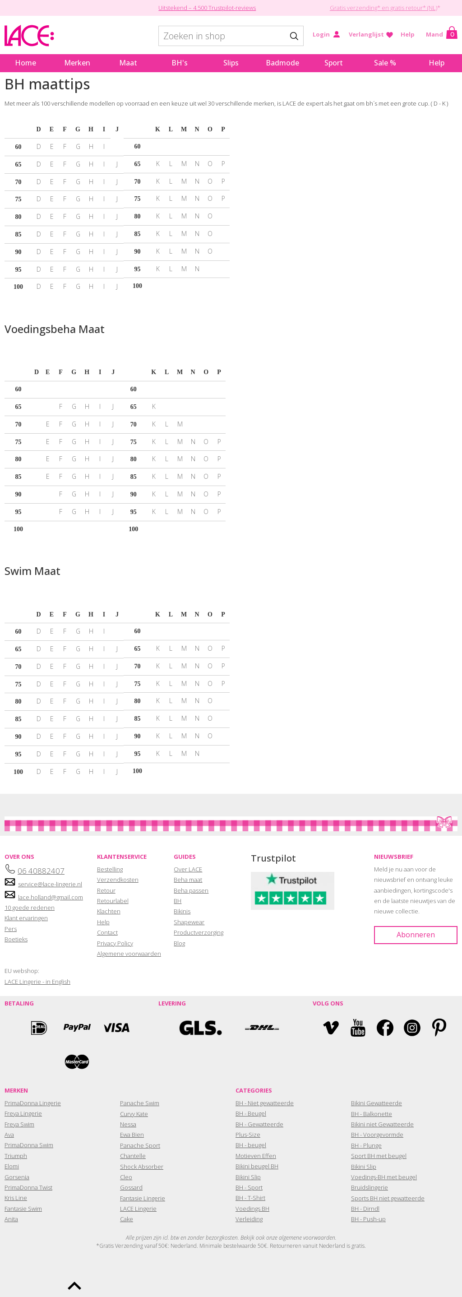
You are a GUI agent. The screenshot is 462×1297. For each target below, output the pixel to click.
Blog (179, 943)
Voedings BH (252, 1208)
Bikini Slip (248, 1177)
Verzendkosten (118, 879)
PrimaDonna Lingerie (33, 1103)
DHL (261, 1027)
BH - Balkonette (371, 1114)
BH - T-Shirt (250, 1198)
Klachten (108, 911)
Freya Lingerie (23, 1113)
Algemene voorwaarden (129, 954)
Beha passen (191, 890)
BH (177, 901)
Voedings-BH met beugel (384, 1177)
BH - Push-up (368, 1219)
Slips (231, 63)
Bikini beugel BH (257, 1166)
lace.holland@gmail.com (50, 897)
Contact (107, 932)
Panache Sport (140, 1145)
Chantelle (133, 1156)
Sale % (385, 63)
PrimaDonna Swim (29, 1145)
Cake (126, 1219)
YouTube (358, 1027)
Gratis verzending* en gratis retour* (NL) (383, 8)
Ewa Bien (132, 1134)
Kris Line (16, 1198)
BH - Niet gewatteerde (265, 1103)
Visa (115, 1027)
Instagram (412, 1027)
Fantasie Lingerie (142, 1198)
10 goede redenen (30, 907)
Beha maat (188, 879)
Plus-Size (248, 1134)
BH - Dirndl (365, 1208)
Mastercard (77, 1061)
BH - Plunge (366, 1145)
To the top (74, 1285)
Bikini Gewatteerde (376, 1103)
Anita (11, 1219)
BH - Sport (249, 1187)
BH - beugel (251, 1145)
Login (321, 34)
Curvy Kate (134, 1114)
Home (25, 63)
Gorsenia (17, 1177)
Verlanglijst (366, 34)
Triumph (16, 1156)
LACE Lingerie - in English (37, 981)
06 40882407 (41, 871)
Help (408, 34)
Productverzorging (198, 932)
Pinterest (439, 1027)
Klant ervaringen (26, 918)
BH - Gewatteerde (259, 1124)
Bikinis (182, 911)
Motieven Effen (256, 1156)
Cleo (126, 1177)
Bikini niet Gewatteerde (382, 1124)
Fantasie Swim (23, 1208)
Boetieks (16, 939)
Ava (9, 1134)
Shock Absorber (141, 1167)
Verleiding (249, 1219)
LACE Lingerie (138, 1208)
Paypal (77, 1027)
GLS (200, 1027)
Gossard (131, 1187)
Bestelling (110, 869)
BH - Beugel (251, 1113)
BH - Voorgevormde (377, 1134)
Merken (77, 63)
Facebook (385, 1027)
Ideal (39, 1027)
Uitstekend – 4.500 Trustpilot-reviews (207, 8)
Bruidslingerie (369, 1187)
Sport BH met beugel (379, 1156)
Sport (333, 63)
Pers (11, 929)
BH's (179, 63)
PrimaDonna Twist (28, 1187)
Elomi (12, 1166)
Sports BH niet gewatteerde (388, 1198)
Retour (106, 890)
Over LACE (188, 869)
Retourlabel (113, 901)
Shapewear (189, 922)
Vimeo (331, 1027)
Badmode (282, 63)
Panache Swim (139, 1103)
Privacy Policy (115, 943)
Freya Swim (19, 1124)
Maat (128, 63)
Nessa (128, 1124)
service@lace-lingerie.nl (50, 884)
